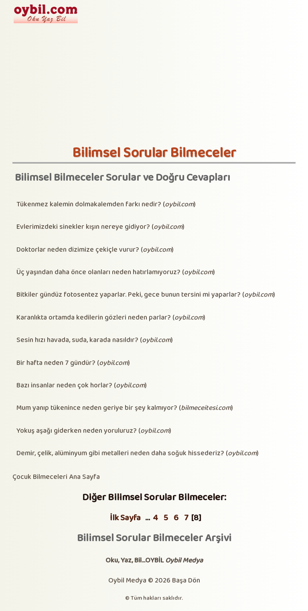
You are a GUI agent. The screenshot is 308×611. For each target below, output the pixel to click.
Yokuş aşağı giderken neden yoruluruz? (76, 431)
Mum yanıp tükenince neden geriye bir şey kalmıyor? (96, 408)
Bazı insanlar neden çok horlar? (64, 385)
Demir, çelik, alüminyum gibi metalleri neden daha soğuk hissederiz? (120, 453)
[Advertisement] (154, 85)
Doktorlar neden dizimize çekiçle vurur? (77, 250)
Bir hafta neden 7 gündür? (55, 363)
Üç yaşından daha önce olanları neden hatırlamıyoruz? (98, 272)
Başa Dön (186, 581)
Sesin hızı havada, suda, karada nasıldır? (77, 340)
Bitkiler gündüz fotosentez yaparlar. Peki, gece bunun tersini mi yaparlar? (128, 295)
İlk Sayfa (125, 518)
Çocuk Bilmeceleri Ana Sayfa (56, 477)
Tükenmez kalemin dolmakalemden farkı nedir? (88, 204)
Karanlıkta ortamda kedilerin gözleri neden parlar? (93, 318)
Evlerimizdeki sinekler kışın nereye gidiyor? (83, 227)
